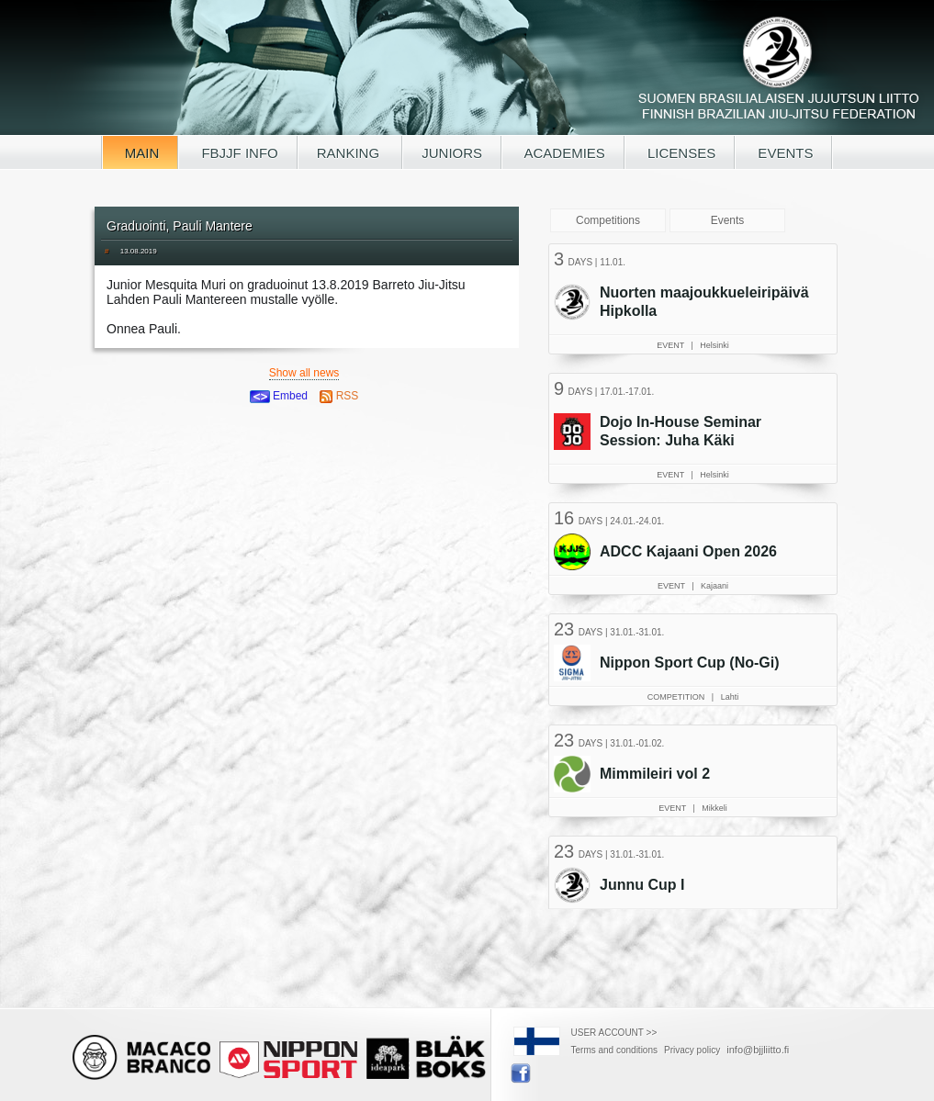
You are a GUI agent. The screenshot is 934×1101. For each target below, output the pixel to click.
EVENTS (783, 153)
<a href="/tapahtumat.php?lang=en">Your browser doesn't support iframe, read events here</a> (695, 574)
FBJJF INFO (237, 153)
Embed (279, 395)
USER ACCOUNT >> (614, 1033)
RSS (339, 395)
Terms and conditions (614, 1050)
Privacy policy (692, 1050)
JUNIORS (452, 153)
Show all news (304, 372)
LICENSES (679, 153)
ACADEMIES (563, 153)
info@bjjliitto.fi (757, 1049)
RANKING (350, 153)
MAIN (140, 153)
